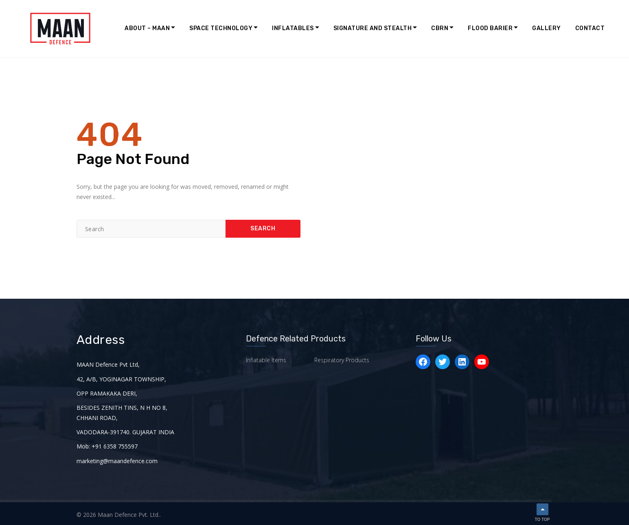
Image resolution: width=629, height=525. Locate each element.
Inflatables (293, 28)
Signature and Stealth (372, 28)
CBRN (439, 28)
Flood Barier (490, 28)
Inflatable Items (266, 360)
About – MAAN (147, 28)
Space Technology (220, 28)
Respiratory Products (341, 360)
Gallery (546, 28)
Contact (590, 28)
